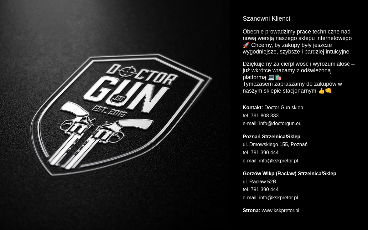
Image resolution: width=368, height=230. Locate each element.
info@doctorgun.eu (280, 123)
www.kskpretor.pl (280, 210)
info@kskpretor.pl (278, 160)
